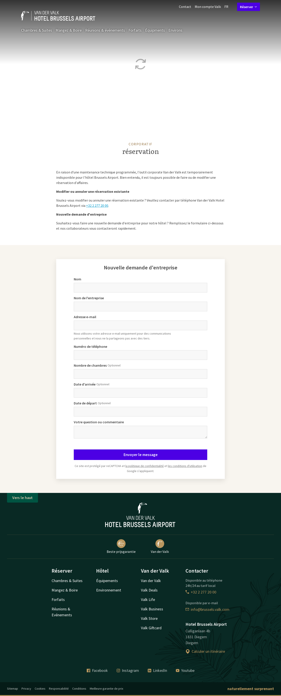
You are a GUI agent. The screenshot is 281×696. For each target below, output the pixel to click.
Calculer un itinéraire (205, 651)
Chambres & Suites (36, 30)
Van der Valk (160, 546)
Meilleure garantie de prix (106, 689)
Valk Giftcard (151, 627)
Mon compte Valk (208, 6)
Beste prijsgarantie (121, 546)
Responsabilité (59, 689)
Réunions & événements (105, 30)
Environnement (108, 590)
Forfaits (135, 30)
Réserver (248, 7)
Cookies (40, 689)
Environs (175, 30)
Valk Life (148, 599)
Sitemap (12, 689)
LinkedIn (157, 670)
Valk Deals (149, 590)
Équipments (155, 30)
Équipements (107, 580)
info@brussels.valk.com (207, 609)
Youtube (185, 670)
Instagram (128, 670)
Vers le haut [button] (22, 497)
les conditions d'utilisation (185, 466)
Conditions (79, 689)
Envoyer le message (141, 454)
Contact (185, 6)
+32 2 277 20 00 (97, 205)
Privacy (26, 689)
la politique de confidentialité (144, 466)
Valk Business (152, 608)
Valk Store (149, 618)
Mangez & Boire (69, 30)
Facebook (97, 670)
